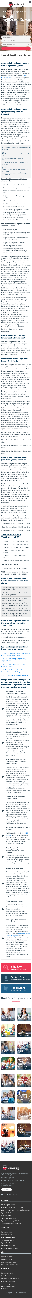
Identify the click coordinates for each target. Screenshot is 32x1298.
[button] (16, 37)
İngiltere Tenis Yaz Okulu (8, 1243)
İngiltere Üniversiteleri (7, 1273)
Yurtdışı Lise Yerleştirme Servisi (9, 1265)
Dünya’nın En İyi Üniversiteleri (9, 1281)
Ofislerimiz (6, 1189)
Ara (16, 48)
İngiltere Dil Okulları (6, 1213)
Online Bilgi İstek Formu (16, 967)
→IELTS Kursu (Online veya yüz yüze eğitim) (15, 675)
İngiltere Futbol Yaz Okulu (8, 1245)
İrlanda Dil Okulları (6, 1215)
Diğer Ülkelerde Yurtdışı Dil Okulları (10, 1221)
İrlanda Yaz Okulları (6, 1235)
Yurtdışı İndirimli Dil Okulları (8, 1218)
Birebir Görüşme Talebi (16, 988)
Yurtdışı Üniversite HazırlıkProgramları (8, 1287)
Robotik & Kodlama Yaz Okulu (9, 1248)
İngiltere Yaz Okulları (6, 1232)
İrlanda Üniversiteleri (6, 1276)
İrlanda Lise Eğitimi (6, 1259)
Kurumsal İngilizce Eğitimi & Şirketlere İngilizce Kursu (15, 1210)
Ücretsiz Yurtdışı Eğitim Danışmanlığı (11, 1223)
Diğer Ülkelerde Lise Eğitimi (8, 1262)
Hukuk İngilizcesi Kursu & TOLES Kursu (12, 1207)
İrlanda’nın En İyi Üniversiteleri (9, 1284)
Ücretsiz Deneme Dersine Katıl (16, 978)
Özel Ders (6, 12)
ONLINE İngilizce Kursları (8, 1205)
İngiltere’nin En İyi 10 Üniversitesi (10, 1278)
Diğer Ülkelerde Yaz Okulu (8, 1237)
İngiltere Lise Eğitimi (6, 1256)
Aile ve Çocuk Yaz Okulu (7, 1240)
